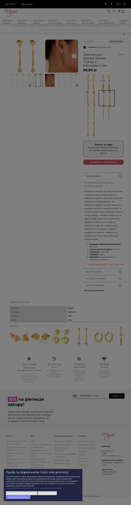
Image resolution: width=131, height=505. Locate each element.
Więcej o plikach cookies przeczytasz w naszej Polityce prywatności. (34, 488)
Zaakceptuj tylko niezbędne (22, 493)
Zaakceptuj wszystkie (18, 497)
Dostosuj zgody (47, 493)
